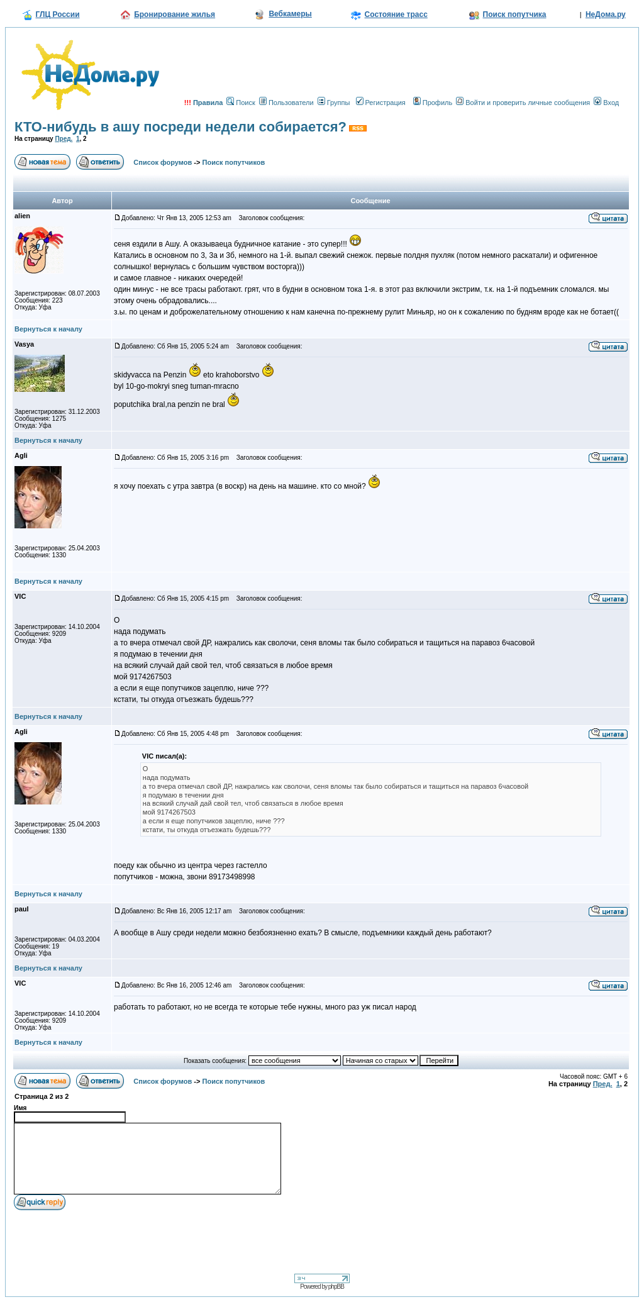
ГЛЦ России (58, 14)
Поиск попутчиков (234, 162)
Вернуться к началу (48, 329)
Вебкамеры (290, 13)
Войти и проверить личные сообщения (523, 102)
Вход (606, 102)
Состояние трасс (396, 14)
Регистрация (381, 102)
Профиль (433, 102)
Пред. (63, 138)
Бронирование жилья (174, 14)
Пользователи (286, 102)
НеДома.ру (606, 14)
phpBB (336, 1286)
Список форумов (162, 162)
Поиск (240, 102)
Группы (334, 102)
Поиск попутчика (515, 14)
